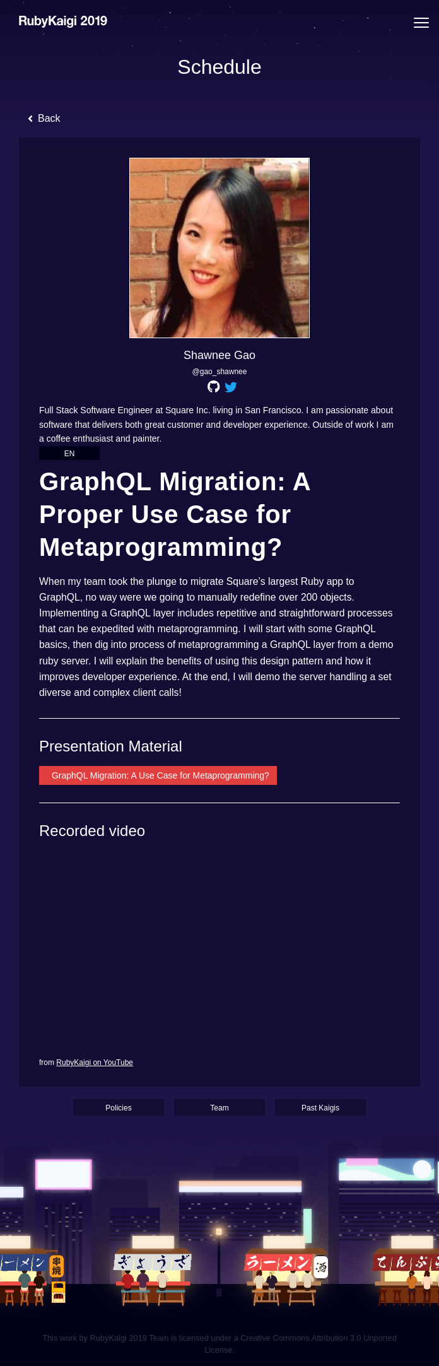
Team (219, 1108)
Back (44, 118)
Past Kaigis (320, 1108)
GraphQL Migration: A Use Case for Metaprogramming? (159, 775)
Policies (118, 1108)
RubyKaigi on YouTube (94, 1062)
